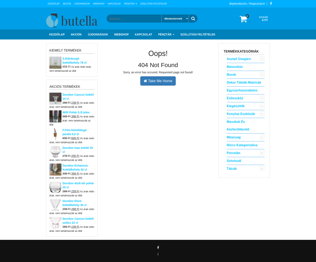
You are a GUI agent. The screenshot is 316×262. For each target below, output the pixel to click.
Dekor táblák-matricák (244, 82)
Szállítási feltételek (153, 3)
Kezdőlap (54, 3)
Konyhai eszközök (241, 114)
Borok (231, 74)
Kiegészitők (236, 106)
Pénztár (130, 3)
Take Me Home (158, 81)
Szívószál (234, 161)
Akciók (67, 3)
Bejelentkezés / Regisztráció (247, 3)
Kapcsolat (114, 3)
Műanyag (234, 137)
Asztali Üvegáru (239, 59)
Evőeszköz (235, 98)
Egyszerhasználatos (242, 90)
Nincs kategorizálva (242, 145)
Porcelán (233, 153)
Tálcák (232, 168)
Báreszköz (235, 66)
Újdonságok (82, 3)
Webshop (98, 3)
